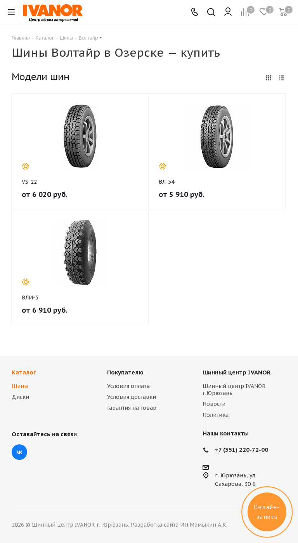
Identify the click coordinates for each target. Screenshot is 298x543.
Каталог (24, 372)
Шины (20, 386)
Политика (216, 414)
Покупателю (125, 372)
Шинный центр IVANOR (236, 372)
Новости (214, 403)
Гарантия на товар (131, 407)
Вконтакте (19, 452)
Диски (20, 396)
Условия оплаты (129, 386)
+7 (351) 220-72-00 (241, 449)
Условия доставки (131, 396)
